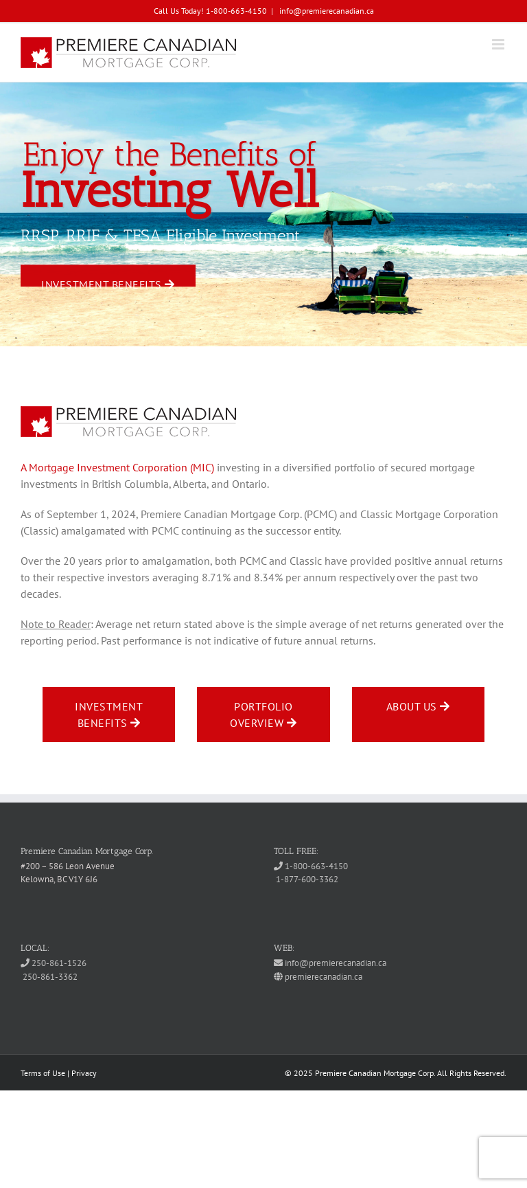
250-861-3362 (49, 977)
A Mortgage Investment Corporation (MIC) (117, 467)
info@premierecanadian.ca (325, 10)
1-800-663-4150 (311, 866)
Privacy (84, 1073)
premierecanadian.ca (318, 977)
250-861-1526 (53, 963)
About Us (418, 706)
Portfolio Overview (263, 714)
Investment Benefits (108, 282)
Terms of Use (43, 1073)
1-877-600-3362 (306, 879)
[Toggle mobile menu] (499, 44)
